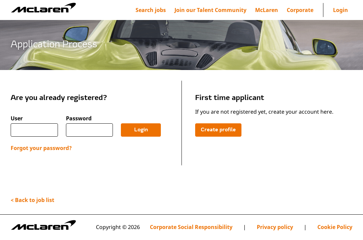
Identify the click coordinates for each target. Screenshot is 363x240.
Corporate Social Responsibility (191, 227)
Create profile (218, 130)
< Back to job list (32, 200)
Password (79, 118)
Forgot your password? (41, 148)
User (17, 118)
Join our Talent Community (210, 10)
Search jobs (151, 10)
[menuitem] (210, 10)
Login (340, 10)
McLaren (266, 10)
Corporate (300, 10)
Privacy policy (275, 227)
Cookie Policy (334, 227)
